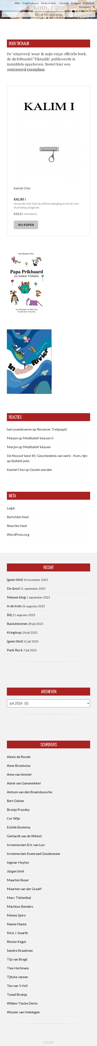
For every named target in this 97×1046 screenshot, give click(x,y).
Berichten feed (18, 517)
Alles (17, 3)
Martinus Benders (20, 906)
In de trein (14, 606)
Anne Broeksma (18, 765)
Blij (9, 615)
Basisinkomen (17, 623)
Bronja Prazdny (18, 809)
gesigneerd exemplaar (26, 70)
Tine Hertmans (18, 968)
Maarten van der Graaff (24, 889)
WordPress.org (18, 534)
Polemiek (88, 3)
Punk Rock (15, 650)
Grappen (76, 3)
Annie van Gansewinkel (24, 783)
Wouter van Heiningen (23, 1012)
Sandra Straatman (20, 950)
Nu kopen (26, 225)
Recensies (85, 7)
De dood (13, 588)
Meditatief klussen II (38, 438)
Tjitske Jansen (17, 977)
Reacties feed (17, 526)
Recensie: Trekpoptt (52, 429)
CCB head (48, 1042)
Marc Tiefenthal (19, 897)
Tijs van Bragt (17, 959)
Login (11, 508)
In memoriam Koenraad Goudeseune (33, 853)
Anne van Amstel (19, 774)
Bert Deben (15, 801)
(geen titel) (15, 579)
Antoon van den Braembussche (29, 792)
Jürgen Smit (15, 871)
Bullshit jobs (20, 461)
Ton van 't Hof (17, 986)
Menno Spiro (16, 915)
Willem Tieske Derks (22, 1003)
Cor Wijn (13, 818)
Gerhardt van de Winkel (24, 836)
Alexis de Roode (18, 757)
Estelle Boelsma (18, 827)
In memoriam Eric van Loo (26, 845)
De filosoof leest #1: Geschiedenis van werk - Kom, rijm (47, 456)
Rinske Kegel (16, 941)
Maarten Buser (18, 880)
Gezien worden (41, 469)
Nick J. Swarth (17, 933)
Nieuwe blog (16, 597)
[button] (26, 282)
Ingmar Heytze (18, 862)
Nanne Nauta (16, 924)
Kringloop (14, 632)
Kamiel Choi (16, 469)
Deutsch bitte (48, 3)
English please (31, 3)
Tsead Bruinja (17, 994)
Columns (63, 3)
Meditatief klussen (37, 447)
